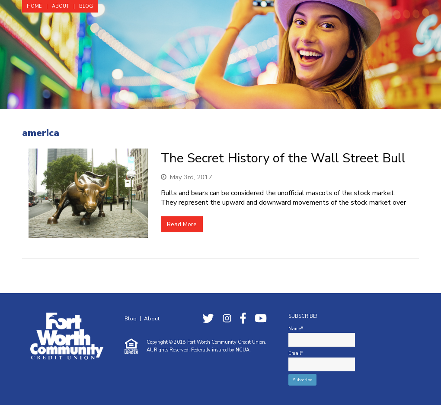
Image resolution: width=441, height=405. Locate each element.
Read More (182, 224)
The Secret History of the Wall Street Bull (283, 158)
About (152, 318)
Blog (131, 318)
